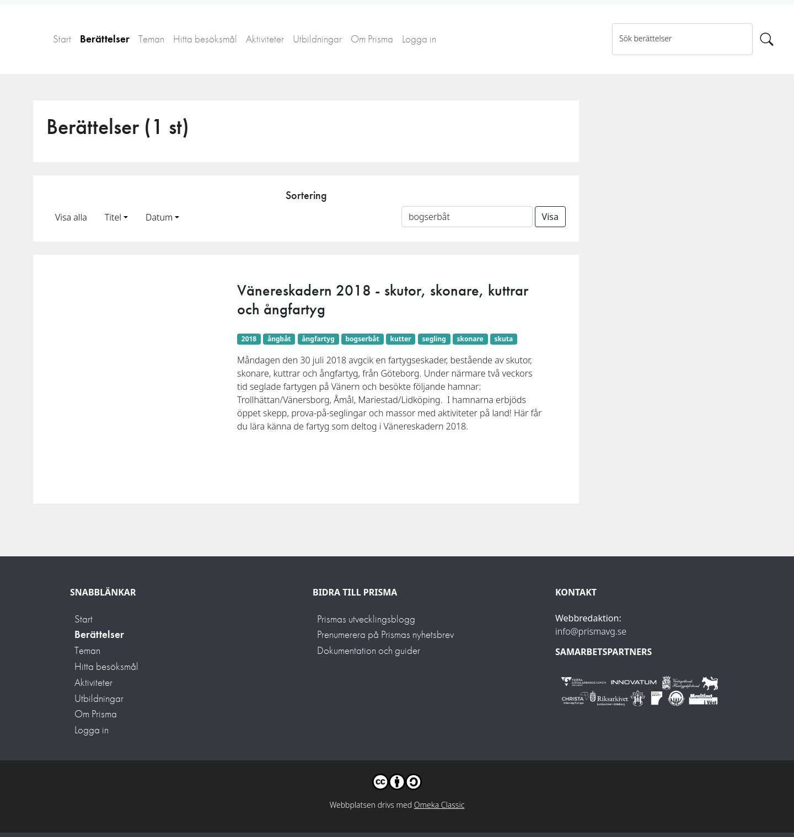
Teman (151, 39)
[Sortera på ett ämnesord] (467, 216)
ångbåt (279, 339)
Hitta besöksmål (205, 39)
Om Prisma (372, 39)
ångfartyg (318, 339)
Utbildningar (317, 39)
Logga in (419, 39)
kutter (400, 339)
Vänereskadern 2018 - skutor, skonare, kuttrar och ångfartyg (382, 300)
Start (62, 39)
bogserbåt (362, 339)
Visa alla (71, 217)
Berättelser (105, 39)
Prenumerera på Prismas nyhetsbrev (385, 634)
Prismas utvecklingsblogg (366, 619)
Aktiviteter (265, 39)
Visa (550, 217)
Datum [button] (159, 217)
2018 (249, 339)
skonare (470, 339)
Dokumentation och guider (368, 650)
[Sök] (767, 39)
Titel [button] (113, 217)
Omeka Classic (439, 805)
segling (434, 339)
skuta (504, 339)
